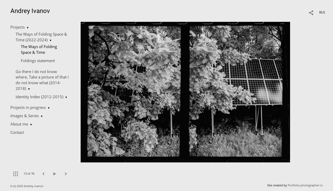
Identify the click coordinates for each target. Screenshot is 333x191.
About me (19, 124)
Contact (17, 132)
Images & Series (24, 115)
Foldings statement (38, 60)
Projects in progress (28, 107)
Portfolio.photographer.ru (305, 185)
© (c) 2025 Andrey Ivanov (27, 186)
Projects (17, 27)
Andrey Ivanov (30, 11)
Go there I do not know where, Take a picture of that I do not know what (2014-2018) (42, 80)
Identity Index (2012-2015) (39, 96)
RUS (322, 12)
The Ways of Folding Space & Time (39, 49)
